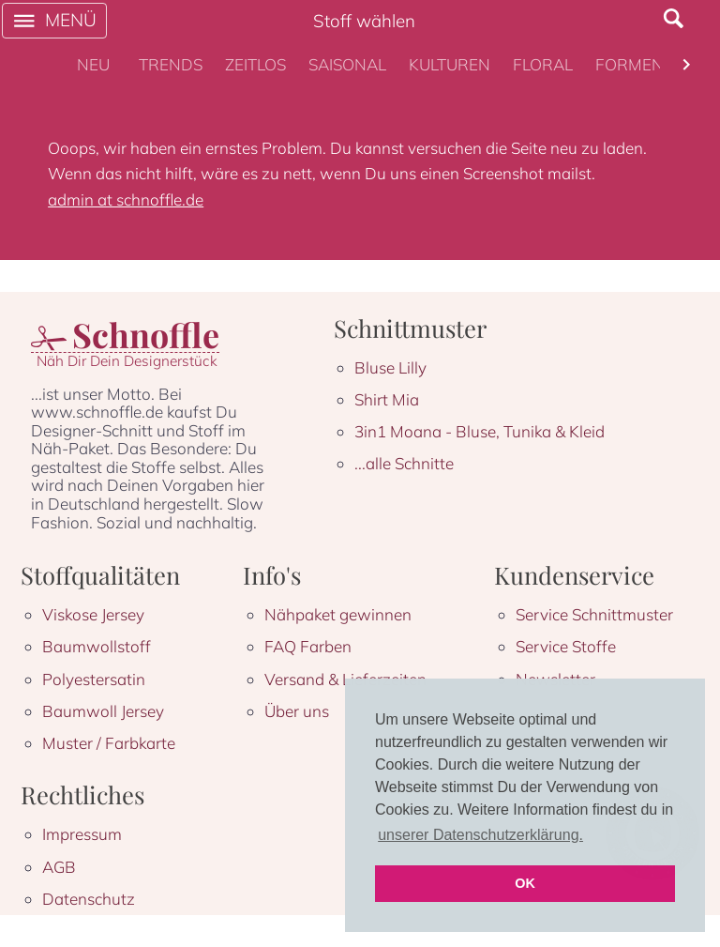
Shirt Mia (386, 399)
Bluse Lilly (390, 367)
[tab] (94, 64)
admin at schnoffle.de (125, 199)
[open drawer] (54, 20)
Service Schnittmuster (594, 614)
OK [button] (525, 883)
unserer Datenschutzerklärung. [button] (480, 835)
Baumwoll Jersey (103, 711)
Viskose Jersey (93, 614)
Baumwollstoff (96, 646)
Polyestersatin (93, 679)
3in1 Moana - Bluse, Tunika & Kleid (479, 431)
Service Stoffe (566, 646)
